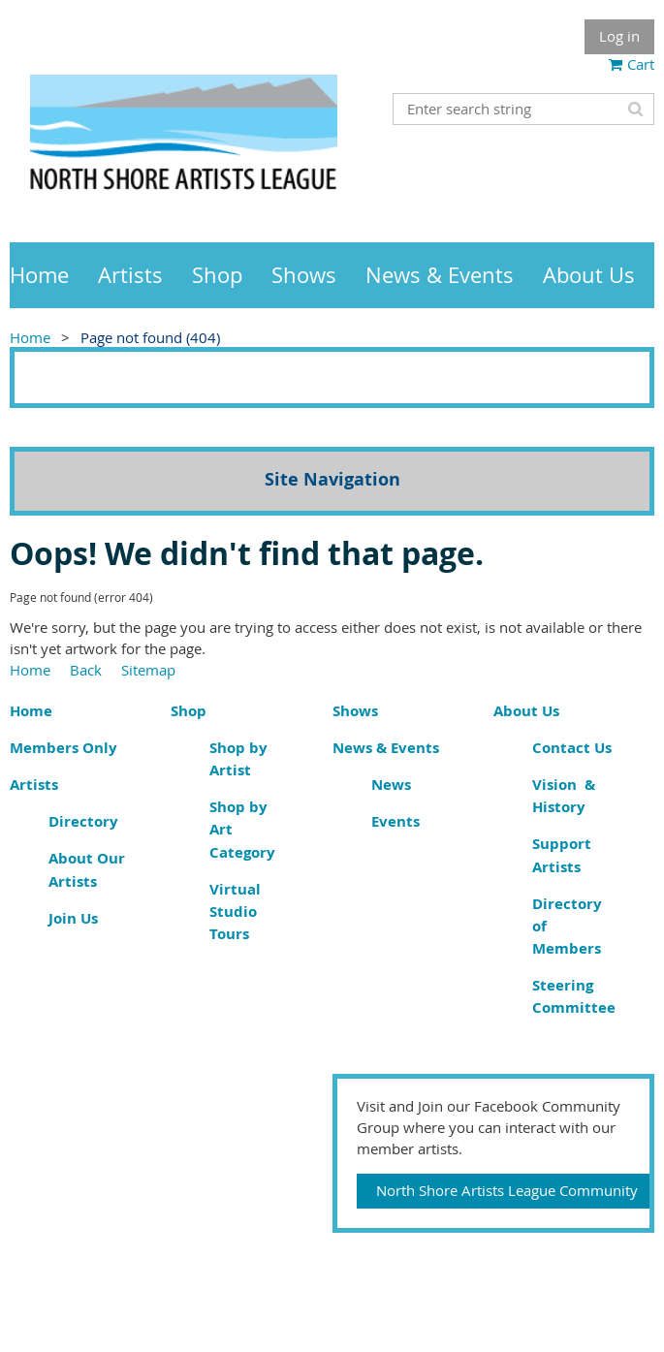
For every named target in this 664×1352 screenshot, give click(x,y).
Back (86, 669)
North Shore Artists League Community (507, 1190)
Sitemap (148, 669)
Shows (355, 711)
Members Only (63, 748)
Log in (619, 36)
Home (30, 337)
